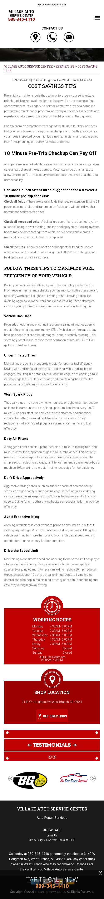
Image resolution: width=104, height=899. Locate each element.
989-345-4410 (21, 80)
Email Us (52, 835)
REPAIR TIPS (65, 66)
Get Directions (52, 716)
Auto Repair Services (52, 818)
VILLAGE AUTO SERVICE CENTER (28, 66)
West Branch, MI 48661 (77, 80)
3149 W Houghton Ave (47, 80)
